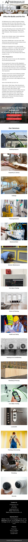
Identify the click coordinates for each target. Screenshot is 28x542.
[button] (3, 2)
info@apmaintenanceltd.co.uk (15, 512)
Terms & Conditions (14, 530)
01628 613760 (16, 510)
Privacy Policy (14, 528)
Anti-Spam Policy (14, 531)
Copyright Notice (13, 533)
